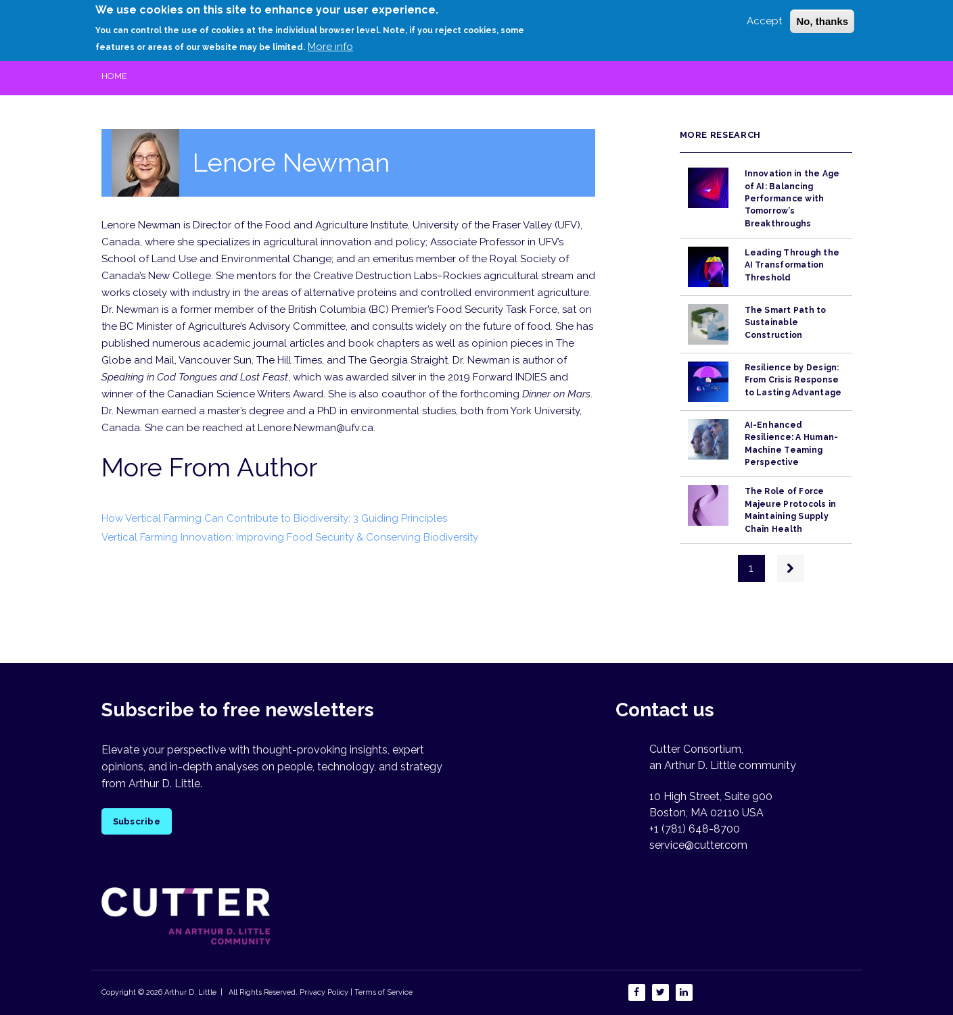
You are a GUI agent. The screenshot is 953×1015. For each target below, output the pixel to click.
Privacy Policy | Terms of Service (356, 992)
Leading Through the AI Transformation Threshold (792, 265)
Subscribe (136, 821)
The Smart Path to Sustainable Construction (786, 322)
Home (114, 76)
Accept (764, 16)
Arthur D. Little (189, 992)
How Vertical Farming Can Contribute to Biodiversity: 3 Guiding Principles (274, 518)
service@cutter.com (698, 845)
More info (330, 41)
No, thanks (822, 16)
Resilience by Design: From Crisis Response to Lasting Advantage (793, 380)
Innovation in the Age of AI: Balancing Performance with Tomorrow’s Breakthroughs (792, 198)
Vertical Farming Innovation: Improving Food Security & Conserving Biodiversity (289, 537)
